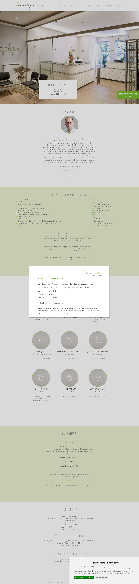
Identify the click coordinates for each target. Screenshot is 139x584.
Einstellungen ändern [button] (101, 577)
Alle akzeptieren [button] (79, 577)
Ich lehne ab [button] (90, 577)
